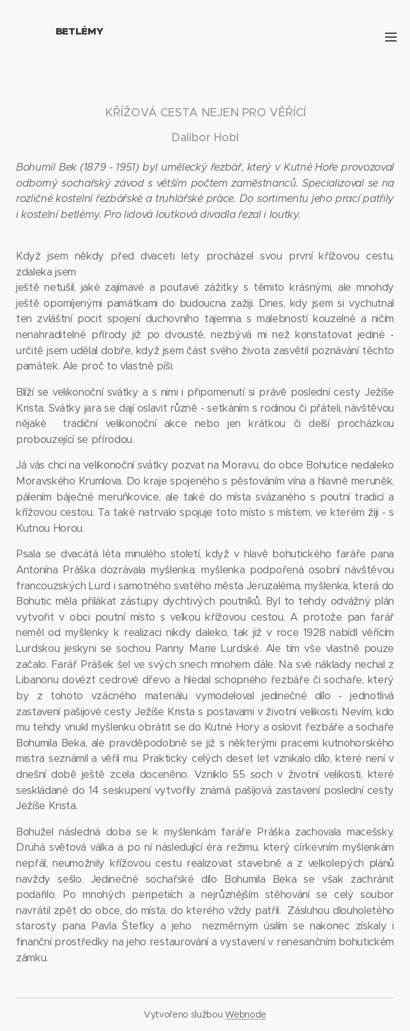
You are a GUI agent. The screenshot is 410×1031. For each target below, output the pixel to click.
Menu (391, 37)
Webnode (245, 1014)
